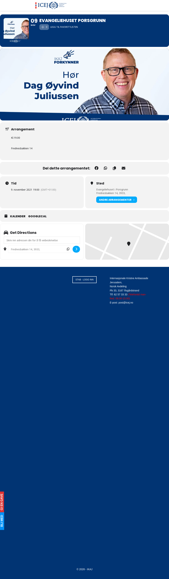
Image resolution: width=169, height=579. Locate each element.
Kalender (17, 216)
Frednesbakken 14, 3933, (110, 193)
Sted (100, 183)
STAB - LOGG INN (84, 279)
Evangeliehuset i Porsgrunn (112, 189)
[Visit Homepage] (51, 5)
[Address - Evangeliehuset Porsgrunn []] (42, 240)
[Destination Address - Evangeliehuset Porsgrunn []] (39, 249)
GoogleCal (37, 216)
